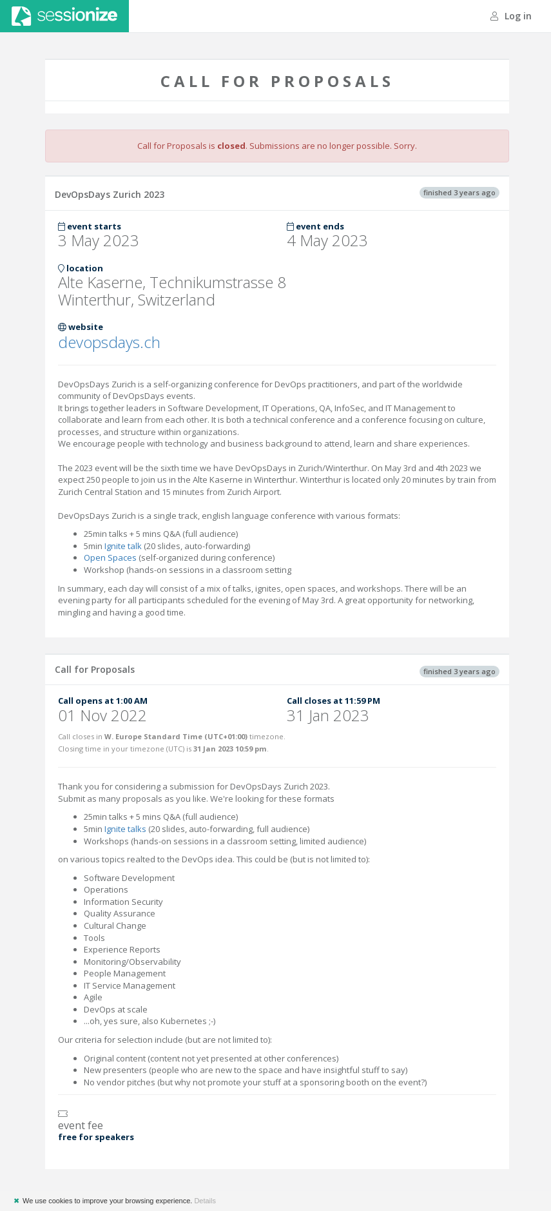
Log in (511, 16)
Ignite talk (123, 546)
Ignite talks (125, 829)
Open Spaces (110, 557)
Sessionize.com (64, 16)
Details (205, 1201)
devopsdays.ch (109, 342)
